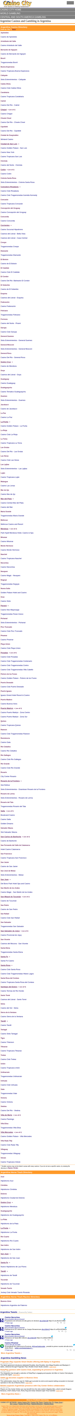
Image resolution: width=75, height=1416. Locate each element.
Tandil (3, 1021)
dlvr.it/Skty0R (32, 1338)
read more (52, 1367)
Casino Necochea (12, 1317)
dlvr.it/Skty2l (46, 1329)
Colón (3, 170)
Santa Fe (4, 957)
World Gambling (10, 13)
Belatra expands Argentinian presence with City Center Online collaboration (32, 1386)
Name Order (13, 1168)
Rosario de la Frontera (10, 781)
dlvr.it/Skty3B (43, 1321)
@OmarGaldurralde (38, 1346)
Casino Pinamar (11, 1343)
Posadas (4, 653)
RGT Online (14, 1404)
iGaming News (49, 1404)
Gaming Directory (37, 1404)
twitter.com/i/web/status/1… (24, 1348)
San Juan (5, 879)
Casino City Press (24, 1404)
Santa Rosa (5, 965)
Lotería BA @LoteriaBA (12, 1345)
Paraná (4, 606)
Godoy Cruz (6, 362)
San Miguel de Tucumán (11, 897)
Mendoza (4, 529)
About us (29, 1400)
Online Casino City (24, 1402)
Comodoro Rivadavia (10, 187)
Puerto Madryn (7, 708)
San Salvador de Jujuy (10, 931)
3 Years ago (9, 1323)
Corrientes (5, 225)
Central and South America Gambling (23, 17)
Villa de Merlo (6, 1115)
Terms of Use (11, 1415)
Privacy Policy (19, 1415)
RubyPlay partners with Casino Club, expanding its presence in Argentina (31, 1370)
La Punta (4, 422)
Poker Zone (58, 1402)
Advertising (45, 1400)
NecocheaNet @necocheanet (15, 1319)
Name (14, 29)
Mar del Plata (6, 499)
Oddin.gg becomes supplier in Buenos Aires (19, 1378)
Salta (3, 811)
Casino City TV (49, 1402)
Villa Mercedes (7, 1132)
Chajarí (4, 110)
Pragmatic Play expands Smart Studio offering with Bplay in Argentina (30, 1362)
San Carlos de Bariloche (11, 837)
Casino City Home (10, 10)
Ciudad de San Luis (9, 144)
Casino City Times (37, 1402)
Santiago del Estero (9, 987)
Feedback (37, 1400)
